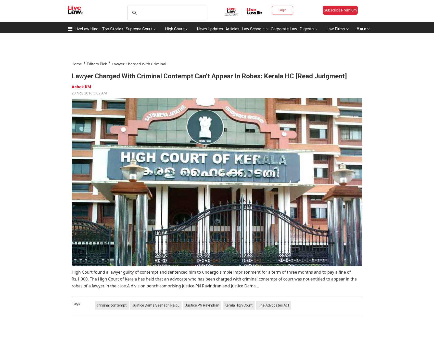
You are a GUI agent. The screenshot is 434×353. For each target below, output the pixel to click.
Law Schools (255, 28)
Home (77, 64)
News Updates (210, 28)
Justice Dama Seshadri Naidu (156, 305)
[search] (166, 13)
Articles (232, 28)
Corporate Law (284, 28)
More (363, 29)
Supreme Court (139, 28)
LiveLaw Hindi (86, 28)
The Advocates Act (273, 305)
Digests (307, 28)
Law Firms (337, 28)
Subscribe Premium (340, 10)
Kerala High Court (239, 305)
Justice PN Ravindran (202, 305)
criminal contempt (112, 305)
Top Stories (112, 28)
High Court (174, 28)
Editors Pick (97, 64)
